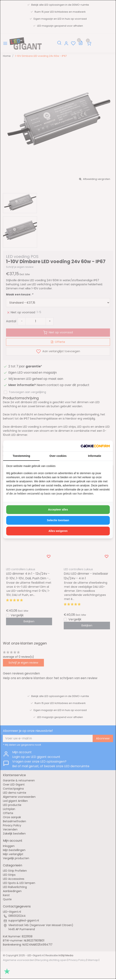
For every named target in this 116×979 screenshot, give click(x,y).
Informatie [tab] (94, 455)
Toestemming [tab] (21, 455)
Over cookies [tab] (58, 455)
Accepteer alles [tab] (58, 509)
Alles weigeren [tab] (57, 530)
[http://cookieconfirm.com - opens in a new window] (95, 446)
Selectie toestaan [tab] (58, 520)
